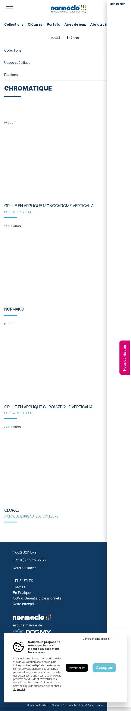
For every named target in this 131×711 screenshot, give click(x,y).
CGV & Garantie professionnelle (37, 598)
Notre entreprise (25, 604)
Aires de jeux (75, 24)
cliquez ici (19, 689)
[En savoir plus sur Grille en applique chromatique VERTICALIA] (65, 363)
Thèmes (19, 587)
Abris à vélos (101, 24)
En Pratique (22, 593)
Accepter (104, 667)
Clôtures (35, 24)
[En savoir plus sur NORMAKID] (65, 265)
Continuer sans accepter (96, 638)
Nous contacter (124, 357)
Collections (14, 24)
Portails (53, 24)
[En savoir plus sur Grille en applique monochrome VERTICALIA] (65, 162)
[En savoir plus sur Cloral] (65, 466)
